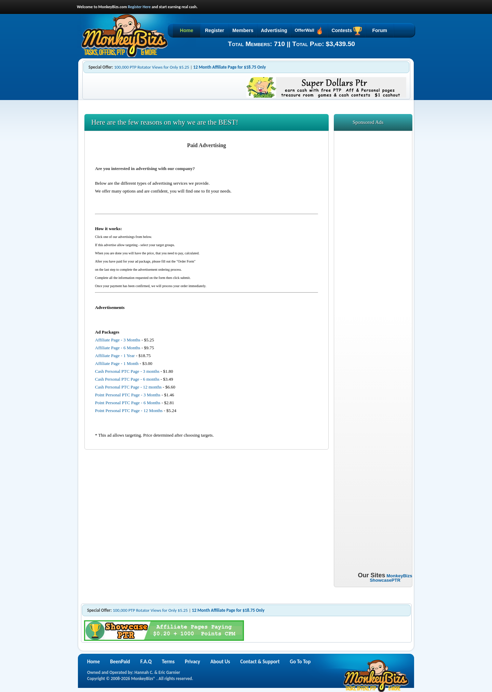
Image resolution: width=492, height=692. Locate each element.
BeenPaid (120, 662)
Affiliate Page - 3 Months (117, 339)
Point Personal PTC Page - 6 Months (127, 402)
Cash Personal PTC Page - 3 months (127, 371)
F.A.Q (146, 662)
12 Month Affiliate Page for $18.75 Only (229, 67)
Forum (379, 30)
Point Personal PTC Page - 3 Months (127, 394)
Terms (168, 662)
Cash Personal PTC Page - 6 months (127, 379)
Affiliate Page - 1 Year (115, 355)
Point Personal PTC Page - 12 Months (129, 410)
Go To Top (300, 662)
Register (214, 30)
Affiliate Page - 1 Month (117, 363)
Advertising (274, 30)
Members (242, 30)
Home (186, 30)
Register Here (139, 6)
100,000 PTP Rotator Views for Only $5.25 (151, 67)
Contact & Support (259, 662)
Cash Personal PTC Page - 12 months (128, 387)
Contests (346, 31)
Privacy (192, 662)
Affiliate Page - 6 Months (117, 347)
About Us (220, 662)
